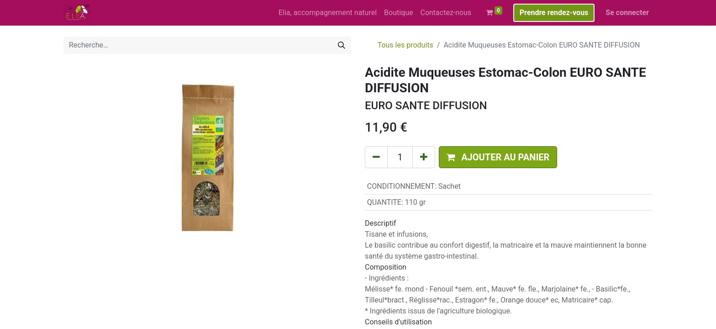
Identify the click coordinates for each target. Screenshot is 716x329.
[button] (498, 157)
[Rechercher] (341, 45)
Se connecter (627, 12)
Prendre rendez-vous (554, 12)
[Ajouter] (423, 157)
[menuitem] (327, 13)
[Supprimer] (376, 157)
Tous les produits (405, 45)
